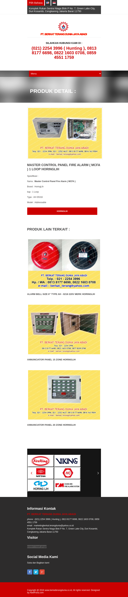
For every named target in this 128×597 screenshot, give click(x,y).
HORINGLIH (62, 211)
